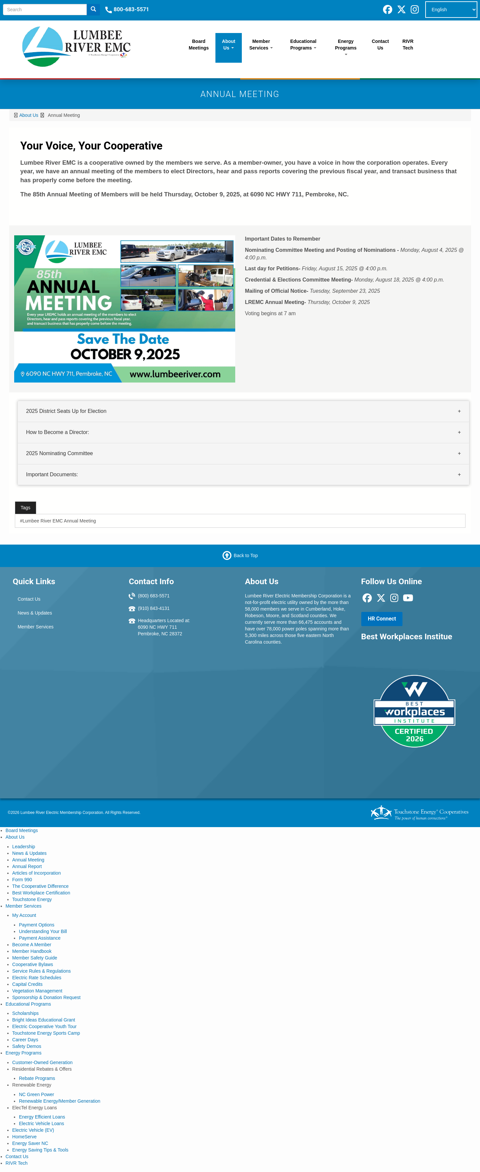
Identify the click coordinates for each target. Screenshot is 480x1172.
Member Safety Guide (34, 957)
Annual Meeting (28, 859)
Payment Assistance (39, 938)
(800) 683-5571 (154, 595)
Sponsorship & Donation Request (46, 997)
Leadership (23, 846)
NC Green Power (36, 1094)
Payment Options (36, 924)
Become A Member (31, 944)
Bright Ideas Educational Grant (43, 1019)
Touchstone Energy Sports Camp (46, 1033)
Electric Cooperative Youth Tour (44, 1026)
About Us (228, 44)
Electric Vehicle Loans (41, 1123)
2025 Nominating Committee (59, 453)
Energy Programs (345, 47)
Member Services (261, 44)
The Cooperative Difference (40, 886)
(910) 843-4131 (154, 608)
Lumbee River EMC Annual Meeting (59, 520)
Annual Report (27, 866)
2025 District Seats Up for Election (66, 411)
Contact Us (380, 44)
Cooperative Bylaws (32, 964)
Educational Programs (303, 44)
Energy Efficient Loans (42, 1117)
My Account (24, 915)
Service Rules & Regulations (41, 971)
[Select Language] (451, 9)
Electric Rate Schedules (36, 977)
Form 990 (22, 879)
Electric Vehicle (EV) (33, 1130)
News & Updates (34, 613)
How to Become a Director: (57, 432)
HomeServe (24, 1136)
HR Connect (382, 619)
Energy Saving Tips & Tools (40, 1150)
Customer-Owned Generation (42, 1062)
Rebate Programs (37, 1078)
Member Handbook (31, 951)
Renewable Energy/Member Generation (59, 1101)
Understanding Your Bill (43, 931)
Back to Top (246, 555)
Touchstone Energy (32, 899)
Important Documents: (52, 474)
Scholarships (25, 1013)
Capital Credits (27, 984)
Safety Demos (26, 1046)
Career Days (25, 1039)
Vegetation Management (37, 990)
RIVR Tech (407, 44)
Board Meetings (199, 44)
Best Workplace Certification (41, 892)
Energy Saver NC (30, 1143)
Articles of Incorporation (36, 873)
